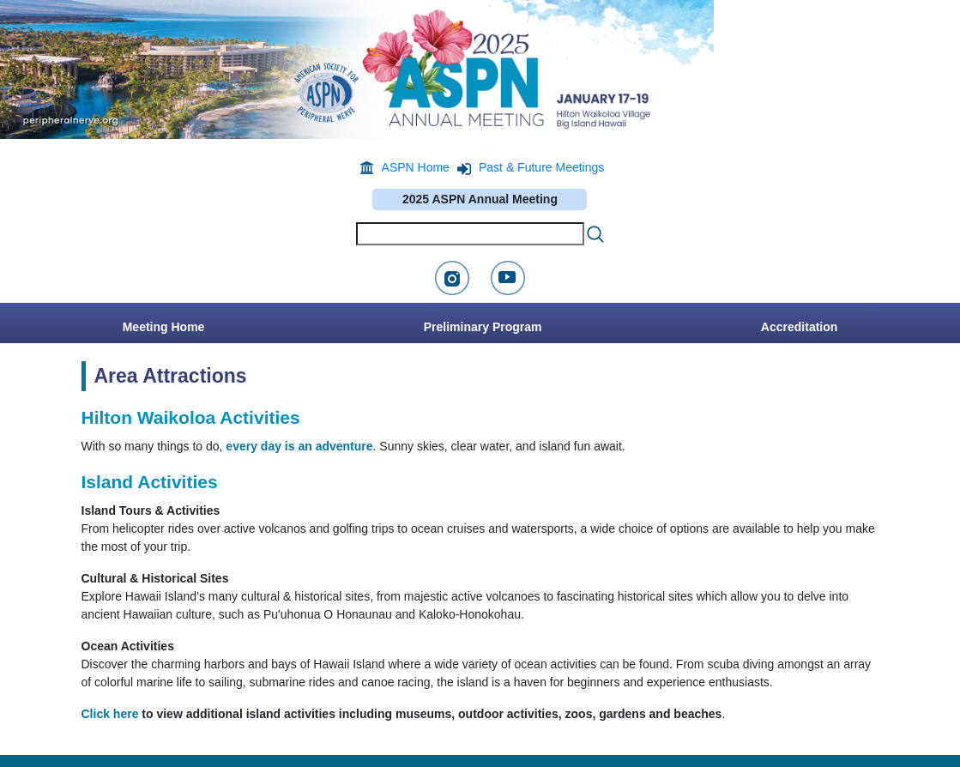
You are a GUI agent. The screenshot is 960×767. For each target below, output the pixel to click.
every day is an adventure (299, 446)
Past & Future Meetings (541, 167)
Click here (110, 714)
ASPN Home (416, 167)
